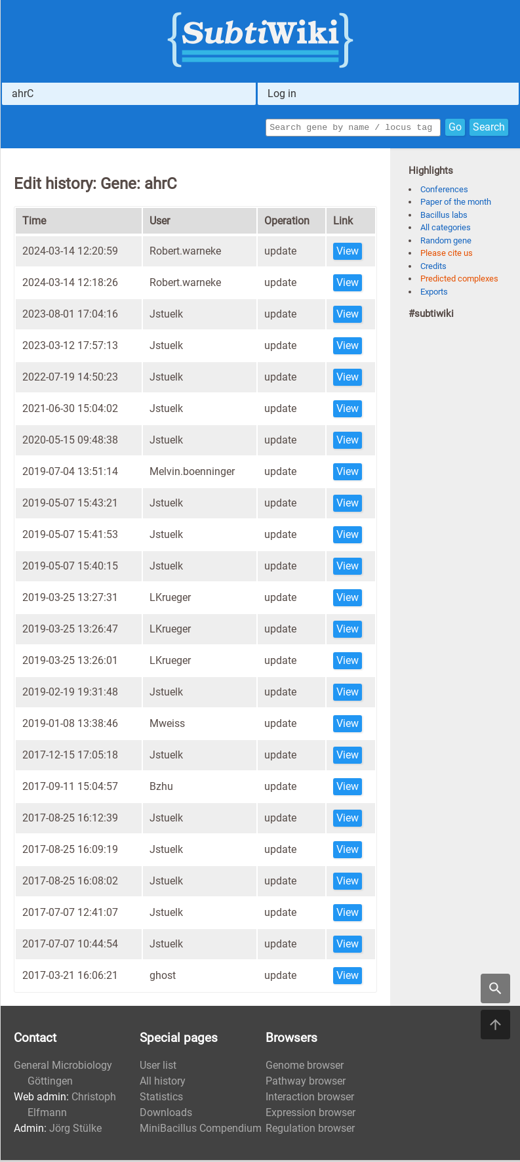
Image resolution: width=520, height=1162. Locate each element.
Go (455, 128)
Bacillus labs (444, 217)
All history (163, 1083)
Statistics (161, 1098)
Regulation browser (310, 1130)
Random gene (445, 242)
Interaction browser (310, 1098)
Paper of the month (455, 204)
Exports (434, 294)
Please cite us (446, 255)
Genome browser (305, 1067)
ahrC (22, 93)
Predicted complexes (459, 280)
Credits (433, 268)
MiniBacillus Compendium (201, 1130)
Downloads (166, 1114)
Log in (282, 93)
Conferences (444, 191)
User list (158, 1067)
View (347, 253)
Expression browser (310, 1114)
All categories (445, 229)
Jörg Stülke (75, 1130)
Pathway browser (306, 1083)
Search (489, 128)
